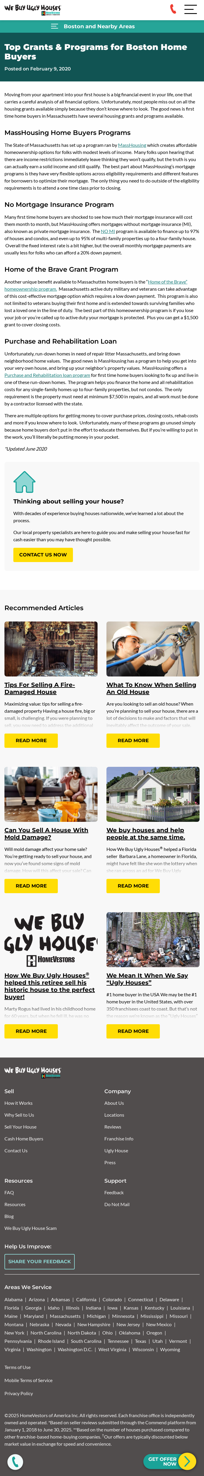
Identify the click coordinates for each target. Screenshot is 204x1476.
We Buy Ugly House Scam (30, 1228)
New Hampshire (93, 1324)
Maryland (34, 1316)
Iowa (112, 1307)
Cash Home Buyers (23, 1138)
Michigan (96, 1316)
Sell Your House (20, 1126)
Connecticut (140, 1299)
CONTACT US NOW (43, 555)
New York (14, 1332)
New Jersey (128, 1324)
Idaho (54, 1307)
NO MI (108, 231)
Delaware (169, 1299)
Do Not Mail (117, 1204)
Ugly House (116, 1150)
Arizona (37, 1299)
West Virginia (112, 1349)
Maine (10, 1316)
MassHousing (132, 145)
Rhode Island (51, 1341)
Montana (13, 1324)
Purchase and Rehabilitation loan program (47, 375)
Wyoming (170, 1349)
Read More (31, 740)
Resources (15, 1204)
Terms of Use (17, 1367)
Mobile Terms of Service (28, 1380)
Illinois (72, 1307)
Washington (39, 1349)
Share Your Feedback (39, 1261)
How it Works (18, 1103)
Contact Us (16, 1150)
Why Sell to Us (19, 1115)
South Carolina (86, 1341)
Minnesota (123, 1316)
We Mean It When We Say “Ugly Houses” (147, 979)
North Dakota (82, 1332)
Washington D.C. (75, 1349)
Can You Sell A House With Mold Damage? (46, 834)
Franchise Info (118, 1138)
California (86, 1299)
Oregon (154, 1332)
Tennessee (118, 1341)
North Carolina (46, 1332)
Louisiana (180, 1307)
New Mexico (159, 1324)
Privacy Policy (18, 1393)
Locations (114, 1115)
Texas (140, 1341)
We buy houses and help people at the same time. (145, 834)
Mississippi (152, 1316)
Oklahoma (129, 1332)
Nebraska (39, 1324)
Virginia (12, 1349)
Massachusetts (65, 1316)
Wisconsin (143, 1349)
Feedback (114, 1192)
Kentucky (154, 1307)
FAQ (9, 1192)
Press (110, 1162)
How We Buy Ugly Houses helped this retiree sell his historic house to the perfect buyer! (49, 986)
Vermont (178, 1341)
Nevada (63, 1324)
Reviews (112, 1126)
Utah (157, 1341)
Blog (9, 1216)
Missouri (179, 1316)
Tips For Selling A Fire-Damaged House (39, 688)
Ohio (107, 1332)
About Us (114, 1103)
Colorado (112, 1299)
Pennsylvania (18, 1341)
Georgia (33, 1307)
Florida (11, 1307)
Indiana (93, 1307)
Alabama (13, 1299)
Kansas (131, 1307)
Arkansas (60, 1299)
